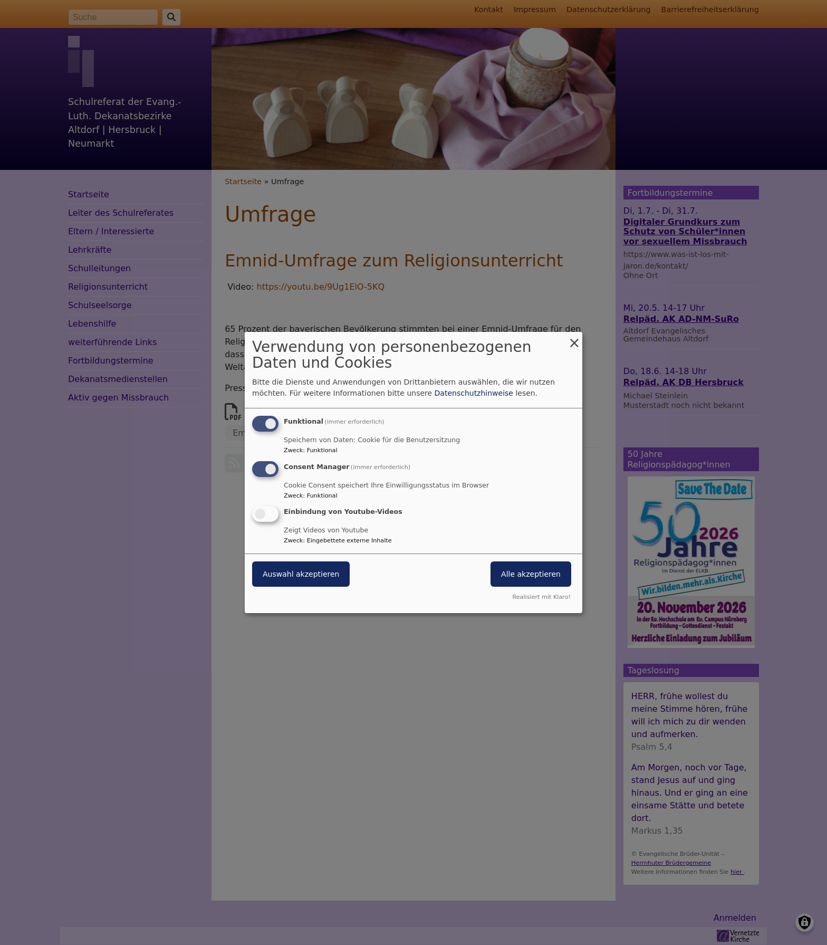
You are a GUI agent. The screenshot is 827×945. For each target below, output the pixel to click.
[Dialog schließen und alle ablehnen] (574, 338)
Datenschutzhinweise (474, 393)
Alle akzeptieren (531, 574)
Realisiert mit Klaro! (541, 597)
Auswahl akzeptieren (301, 574)
